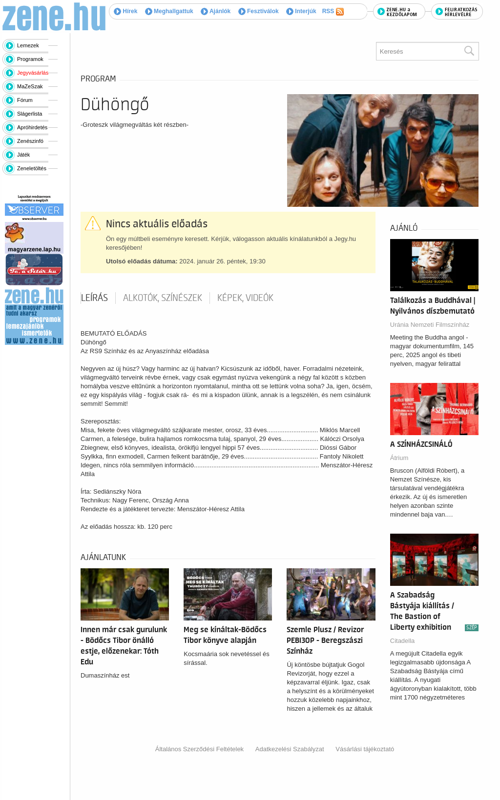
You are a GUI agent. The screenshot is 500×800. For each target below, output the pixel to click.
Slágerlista (29, 114)
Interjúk (301, 11)
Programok (30, 59)
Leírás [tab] (94, 298)
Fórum (25, 100)
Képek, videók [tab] (245, 298)
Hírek (125, 11)
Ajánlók (215, 11)
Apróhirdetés (32, 127)
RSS (333, 12)
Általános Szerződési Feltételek (199, 749)
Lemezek (28, 45)
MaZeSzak (30, 86)
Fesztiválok (258, 11)
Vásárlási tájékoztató (364, 749)
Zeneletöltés (31, 168)
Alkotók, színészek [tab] (162, 298)
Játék (23, 155)
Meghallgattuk (169, 11)
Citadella (402, 640)
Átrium (399, 457)
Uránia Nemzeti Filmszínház (430, 324)
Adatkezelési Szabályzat (289, 749)
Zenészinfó (30, 141)
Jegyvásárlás (32, 73)
